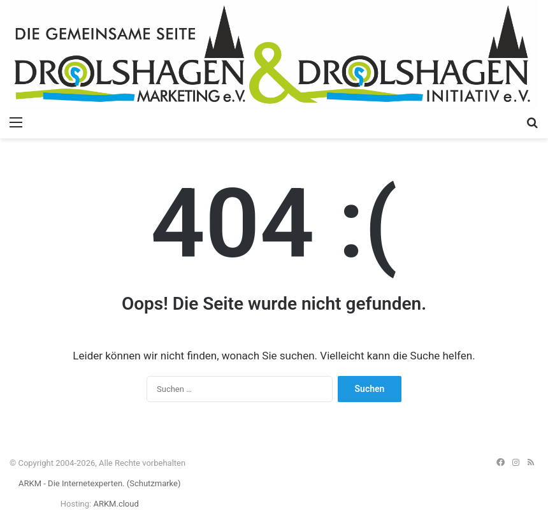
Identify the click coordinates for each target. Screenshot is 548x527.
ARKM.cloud (115, 504)
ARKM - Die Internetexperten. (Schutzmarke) (99, 483)
